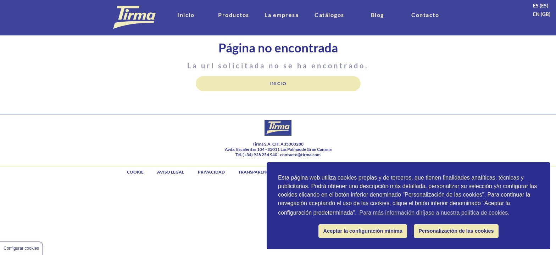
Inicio (278, 83)
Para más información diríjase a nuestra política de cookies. (434, 213)
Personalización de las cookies (456, 231)
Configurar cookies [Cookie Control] (21, 248)
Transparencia (256, 172)
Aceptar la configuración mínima (362, 231)
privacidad (211, 172)
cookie (135, 172)
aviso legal (170, 172)
